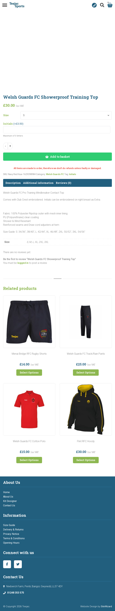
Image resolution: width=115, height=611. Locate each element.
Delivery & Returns (13, 529)
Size (6, 115)
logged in (22, 262)
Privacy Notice (11, 533)
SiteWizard (106, 606)
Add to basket (60, 156)
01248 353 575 (15, 592)
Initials (72, 174)
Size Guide (9, 525)
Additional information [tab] (38, 182)
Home (6, 492)
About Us (8, 496)
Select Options (29, 372)
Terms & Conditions (14, 538)
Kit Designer (10, 501)
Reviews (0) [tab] (63, 182)
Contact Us (9, 505)
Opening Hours (11, 542)
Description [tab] (13, 182)
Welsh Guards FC (55, 174)
